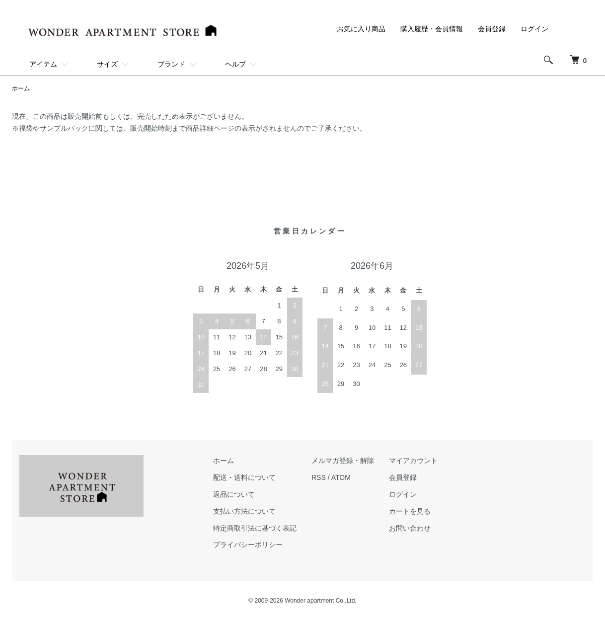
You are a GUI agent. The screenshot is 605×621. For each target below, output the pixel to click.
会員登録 (492, 29)
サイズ (107, 64)
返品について (234, 494)
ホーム (21, 88)
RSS (318, 477)
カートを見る (410, 511)
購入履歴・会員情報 (431, 29)
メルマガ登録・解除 (342, 461)
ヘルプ (235, 64)
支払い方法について (244, 511)
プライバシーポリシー (248, 544)
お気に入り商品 (361, 29)
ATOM (341, 477)
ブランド (171, 64)
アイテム (43, 64)
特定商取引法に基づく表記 (255, 528)
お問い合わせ (410, 528)
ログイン (534, 29)
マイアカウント (413, 461)
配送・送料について (244, 477)
